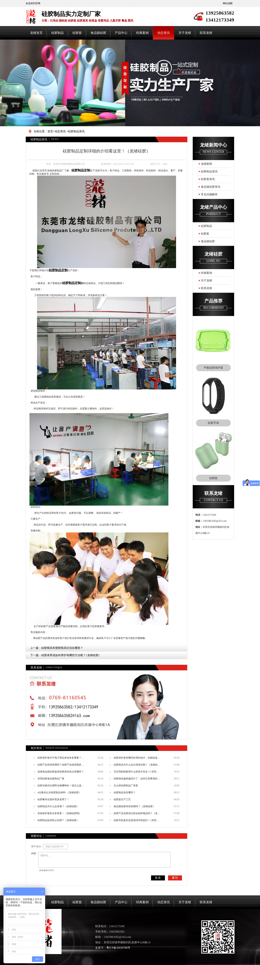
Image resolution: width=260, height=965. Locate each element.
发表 (158, 877)
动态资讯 (163, 33)
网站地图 (228, 3)
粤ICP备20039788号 (118, 947)
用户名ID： (37, 846)
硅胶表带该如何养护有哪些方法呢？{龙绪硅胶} (70, 655)
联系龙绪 (206, 33)
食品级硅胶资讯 (210, 186)
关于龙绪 (184, 33)
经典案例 (142, 33)
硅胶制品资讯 (76, 131)
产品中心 (121, 33)
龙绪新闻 (206, 163)
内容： (34, 853)
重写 (175, 877)
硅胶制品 (57, 33)
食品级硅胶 (98, 33)
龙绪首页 (36, 33)
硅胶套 (77, 33)
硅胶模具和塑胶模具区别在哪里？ (62, 647)
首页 (50, 131)
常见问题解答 (209, 194)
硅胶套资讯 (208, 179)
